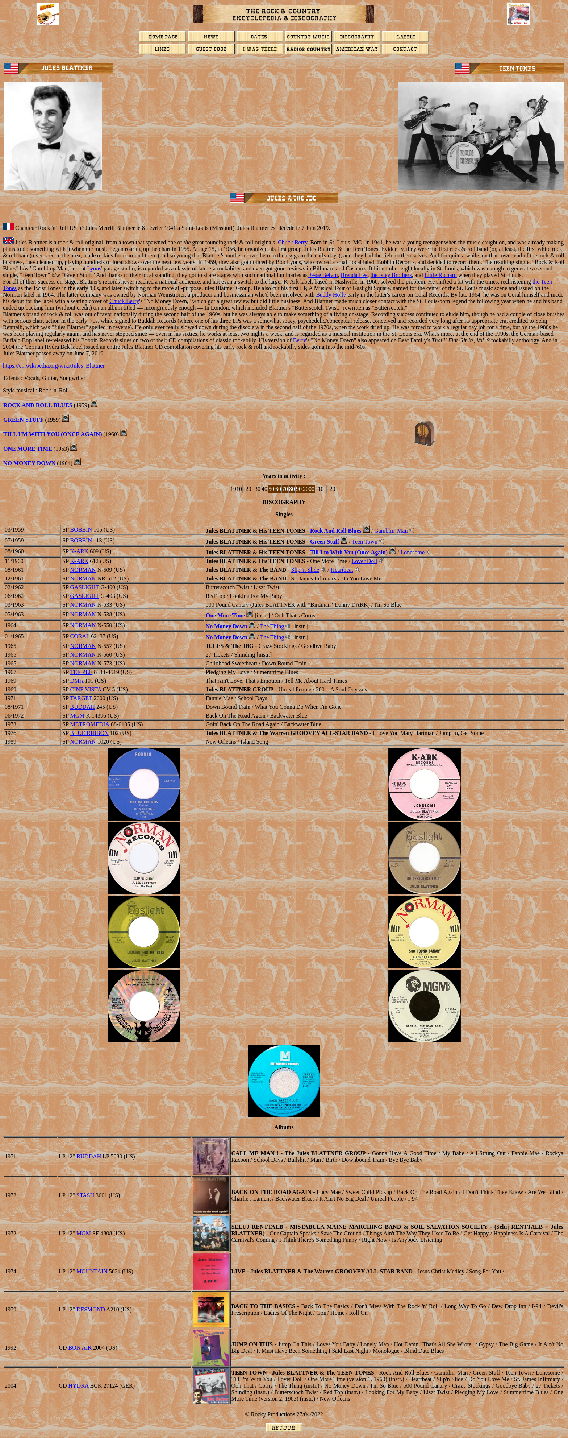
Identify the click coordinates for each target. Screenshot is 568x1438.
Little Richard (441, 275)
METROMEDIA (89, 724)
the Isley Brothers (391, 275)
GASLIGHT (84, 587)
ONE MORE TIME (27, 449)
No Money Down (226, 626)
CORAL (80, 636)
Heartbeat (342, 570)
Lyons (94, 268)
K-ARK (79, 551)
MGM (77, 715)
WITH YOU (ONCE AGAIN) (65, 434)
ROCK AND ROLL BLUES (37, 405)
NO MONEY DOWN (29, 463)
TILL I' (12, 434)
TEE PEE (81, 672)
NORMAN (83, 570)
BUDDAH (82, 707)
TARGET (81, 698)
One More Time (225, 615)
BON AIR (80, 1347)
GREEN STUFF (23, 420)
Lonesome (413, 552)
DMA (76, 681)
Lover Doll (364, 561)
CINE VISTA (85, 689)
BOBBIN (81, 529)
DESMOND (90, 1309)
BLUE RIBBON (89, 733)
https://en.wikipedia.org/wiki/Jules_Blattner (54, 366)
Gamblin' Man (391, 531)
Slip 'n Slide (305, 570)
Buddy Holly (331, 295)
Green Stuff (324, 541)
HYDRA (78, 1386)
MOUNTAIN (92, 1271)
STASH (85, 1195)
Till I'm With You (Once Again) (349, 552)
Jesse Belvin (323, 275)
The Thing (272, 626)
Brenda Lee (354, 275)
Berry (299, 340)
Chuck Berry (292, 242)
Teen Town (364, 541)
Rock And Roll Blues (336, 531)
